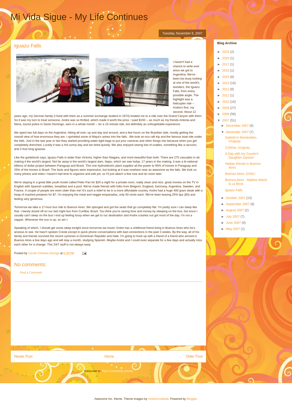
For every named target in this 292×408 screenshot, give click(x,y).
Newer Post (23, 356)
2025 (226, 52)
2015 (226, 77)
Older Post (194, 356)
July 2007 (233, 216)
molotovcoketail (158, 398)
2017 (226, 64)
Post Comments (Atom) (117, 371)
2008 (226, 114)
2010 (226, 101)
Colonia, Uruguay (237, 147)
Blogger (192, 398)
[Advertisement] (108, 313)
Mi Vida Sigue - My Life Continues (79, 17)
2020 (226, 58)
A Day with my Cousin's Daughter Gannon (241, 155)
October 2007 (236, 198)
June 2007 (234, 223)
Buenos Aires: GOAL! (240, 174)
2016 (226, 70)
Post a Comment (31, 272)
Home (109, 356)
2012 (226, 89)
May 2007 (233, 229)
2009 (226, 108)
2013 (226, 83)
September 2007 (238, 204)
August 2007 (235, 210)
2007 (226, 120)
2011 (226, 95)
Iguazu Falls (233, 190)
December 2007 (238, 125)
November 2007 (238, 132)
